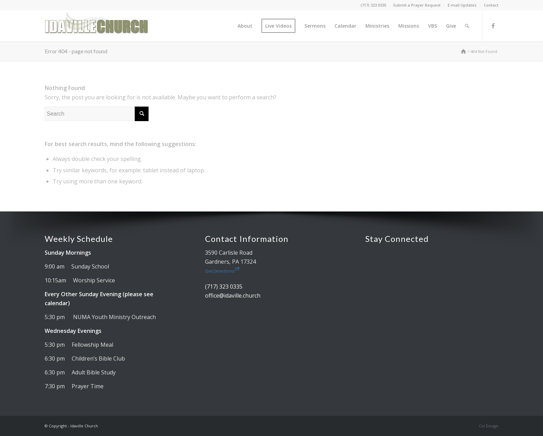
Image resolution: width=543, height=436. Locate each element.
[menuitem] (417, 5)
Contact (491, 5)
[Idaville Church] (97, 26)
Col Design (488, 425)
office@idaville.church (232, 295)
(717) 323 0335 (373, 5)
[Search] (467, 26)
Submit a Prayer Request (416, 5)
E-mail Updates (462, 5)
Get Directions (222, 271)
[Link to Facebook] (493, 25)
